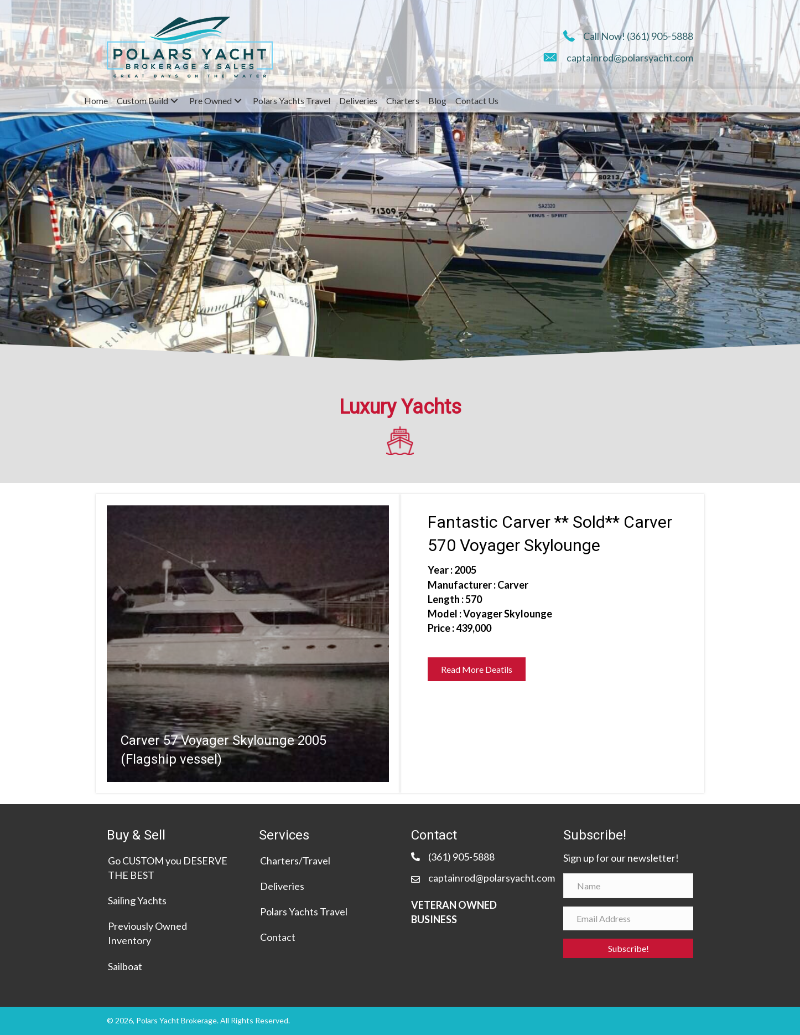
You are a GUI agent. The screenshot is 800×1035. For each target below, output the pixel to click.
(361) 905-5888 (660, 36)
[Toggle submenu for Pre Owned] (238, 100)
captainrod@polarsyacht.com (630, 58)
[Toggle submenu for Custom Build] (174, 100)
